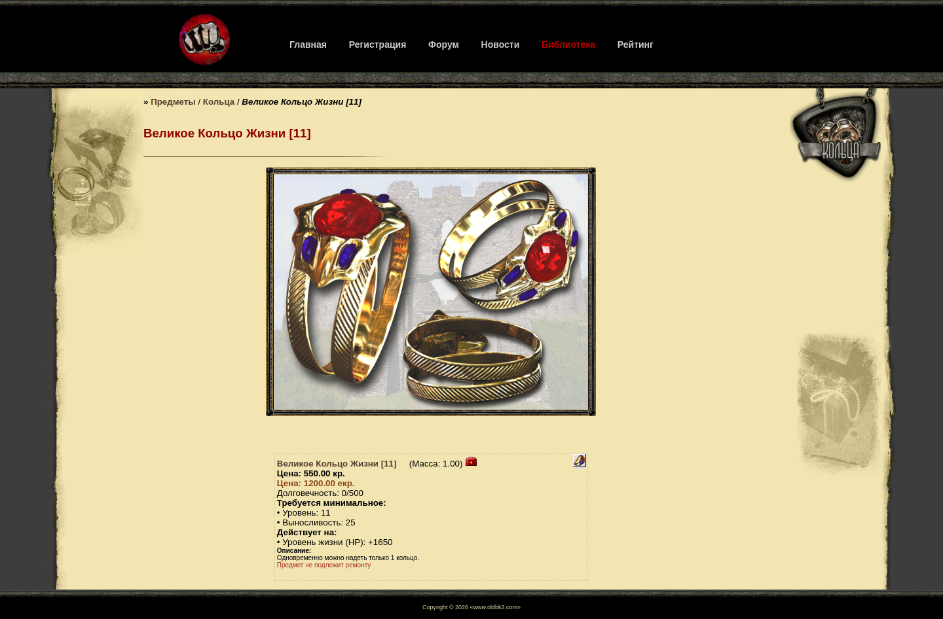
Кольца (218, 102)
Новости (500, 44)
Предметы (173, 102)
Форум (443, 44)
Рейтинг (636, 44)
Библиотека (568, 44)
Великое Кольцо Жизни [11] (337, 464)
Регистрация (378, 44)
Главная (308, 44)
